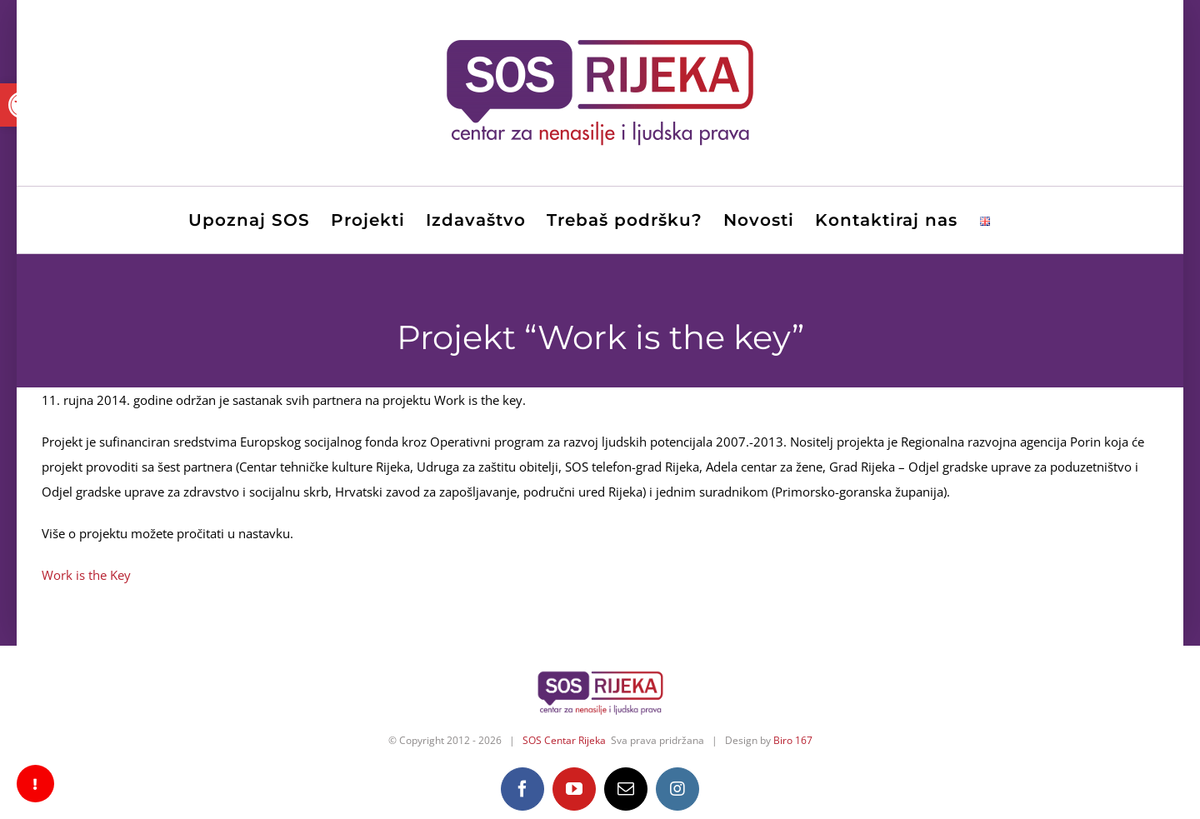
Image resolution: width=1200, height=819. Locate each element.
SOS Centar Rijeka (564, 740)
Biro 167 (792, 740)
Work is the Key (86, 575)
